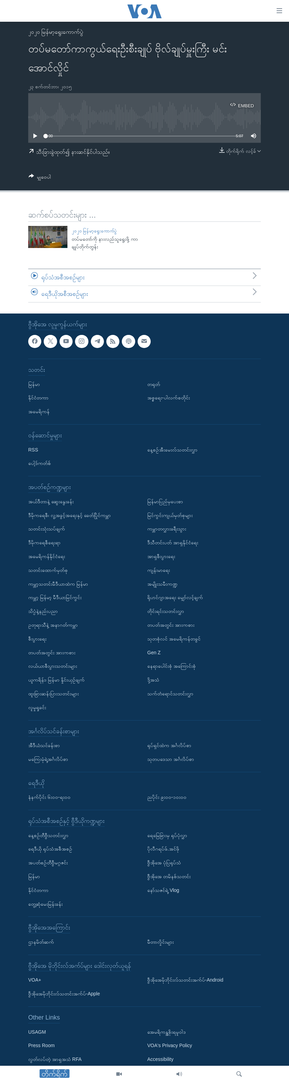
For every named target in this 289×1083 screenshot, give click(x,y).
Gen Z (154, 652)
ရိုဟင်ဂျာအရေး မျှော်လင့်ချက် (175, 597)
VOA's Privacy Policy (169, 1045)
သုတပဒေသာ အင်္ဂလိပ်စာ (170, 759)
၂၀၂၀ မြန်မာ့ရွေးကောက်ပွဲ (55, 32)
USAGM (37, 1031)
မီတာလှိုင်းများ (160, 942)
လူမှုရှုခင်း (37, 707)
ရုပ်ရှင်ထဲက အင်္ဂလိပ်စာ (169, 745)
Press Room (41, 1045)
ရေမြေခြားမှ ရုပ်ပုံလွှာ (167, 835)
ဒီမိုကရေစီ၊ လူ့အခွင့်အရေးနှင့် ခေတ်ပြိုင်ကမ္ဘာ (69, 515)
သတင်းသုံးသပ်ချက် (46, 528)
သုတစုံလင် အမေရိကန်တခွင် (174, 638)
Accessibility (160, 1059)
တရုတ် (153, 384)
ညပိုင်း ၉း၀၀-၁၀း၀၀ (166, 797)
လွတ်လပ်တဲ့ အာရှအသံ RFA (55, 1059)
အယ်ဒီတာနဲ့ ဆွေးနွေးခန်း (51, 501)
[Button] (40, 178)
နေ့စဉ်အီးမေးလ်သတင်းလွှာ (172, 449)
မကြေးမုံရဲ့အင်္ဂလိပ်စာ (48, 759)
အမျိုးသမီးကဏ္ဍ (162, 583)
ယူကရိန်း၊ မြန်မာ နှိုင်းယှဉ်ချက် (56, 680)
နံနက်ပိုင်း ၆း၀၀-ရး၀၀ (49, 797)
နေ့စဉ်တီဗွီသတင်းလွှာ (48, 835)
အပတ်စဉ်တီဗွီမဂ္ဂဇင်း (48, 862)
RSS (33, 449)
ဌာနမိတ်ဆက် (41, 942)
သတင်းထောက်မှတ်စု (48, 570)
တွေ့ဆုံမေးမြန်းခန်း (45, 903)
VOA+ (34, 980)
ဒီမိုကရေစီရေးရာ (44, 542)
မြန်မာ (34, 384)
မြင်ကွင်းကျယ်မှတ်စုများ (170, 515)
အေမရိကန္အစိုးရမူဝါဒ (166, 1031)
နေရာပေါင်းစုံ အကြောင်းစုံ (171, 666)
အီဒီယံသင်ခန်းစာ (44, 745)
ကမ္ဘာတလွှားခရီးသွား (166, 528)
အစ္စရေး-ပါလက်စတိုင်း (168, 397)
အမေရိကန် (39, 411)
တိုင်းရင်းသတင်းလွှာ (165, 611)
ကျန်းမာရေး (158, 570)
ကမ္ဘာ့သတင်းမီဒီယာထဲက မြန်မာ (58, 583)
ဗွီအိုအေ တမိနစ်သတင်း (169, 876)
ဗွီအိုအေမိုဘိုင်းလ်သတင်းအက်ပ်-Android (185, 980)
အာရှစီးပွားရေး (161, 556)
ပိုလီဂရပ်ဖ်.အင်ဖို (163, 849)
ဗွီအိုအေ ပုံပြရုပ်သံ (164, 862)
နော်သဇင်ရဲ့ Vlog (163, 890)
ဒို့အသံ (153, 680)
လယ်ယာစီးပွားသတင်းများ (52, 666)
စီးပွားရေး (37, 638)
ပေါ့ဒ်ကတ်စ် (39, 463)
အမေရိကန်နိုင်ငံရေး (46, 556)
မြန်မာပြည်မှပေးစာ (165, 501)
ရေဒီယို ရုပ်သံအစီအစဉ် (50, 849)
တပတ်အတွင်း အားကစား (51, 652)
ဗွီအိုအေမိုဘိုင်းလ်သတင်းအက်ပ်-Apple (64, 993)
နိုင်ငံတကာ (38, 397)
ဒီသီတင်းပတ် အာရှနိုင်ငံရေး (172, 542)
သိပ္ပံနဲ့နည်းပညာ (43, 611)
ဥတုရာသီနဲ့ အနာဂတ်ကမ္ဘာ (53, 624)
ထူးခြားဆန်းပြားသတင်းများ (53, 693)
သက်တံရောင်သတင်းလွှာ (170, 693)
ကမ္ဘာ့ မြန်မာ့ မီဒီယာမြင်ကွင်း (55, 597)
